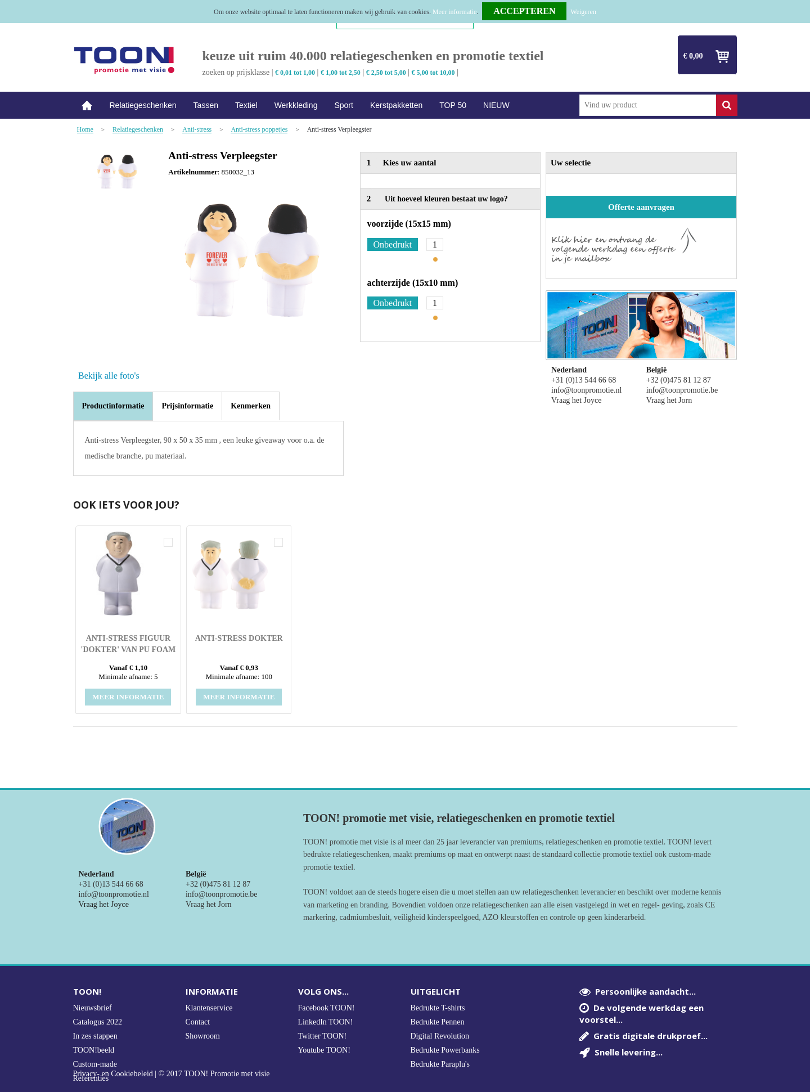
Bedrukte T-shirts (438, 1008)
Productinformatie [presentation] (113, 406)
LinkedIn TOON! (325, 1022)
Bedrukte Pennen (438, 1022)
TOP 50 (452, 105)
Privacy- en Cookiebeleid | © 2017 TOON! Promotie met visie (171, 1074)
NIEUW (496, 105)
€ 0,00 (693, 56)
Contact (198, 1022)
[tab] (113, 406)
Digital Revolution (440, 1036)
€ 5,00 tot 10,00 (433, 73)
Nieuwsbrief (92, 1008)
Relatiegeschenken (143, 105)
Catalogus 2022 (98, 1022)
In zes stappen (95, 1036)
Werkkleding (296, 105)
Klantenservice (209, 1008)
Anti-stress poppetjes (259, 129)
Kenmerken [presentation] (251, 406)
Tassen (206, 105)
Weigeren (583, 12)
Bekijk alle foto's (109, 375)
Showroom (203, 1036)
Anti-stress (197, 129)
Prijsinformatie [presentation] (187, 406)
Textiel (246, 105)
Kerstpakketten (396, 105)
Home (87, 105)
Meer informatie (454, 12)
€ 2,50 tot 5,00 (386, 73)
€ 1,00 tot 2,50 (341, 73)
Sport (343, 105)
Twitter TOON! (322, 1036)
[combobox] (647, 105)
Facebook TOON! (326, 1008)
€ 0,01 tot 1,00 (295, 73)
